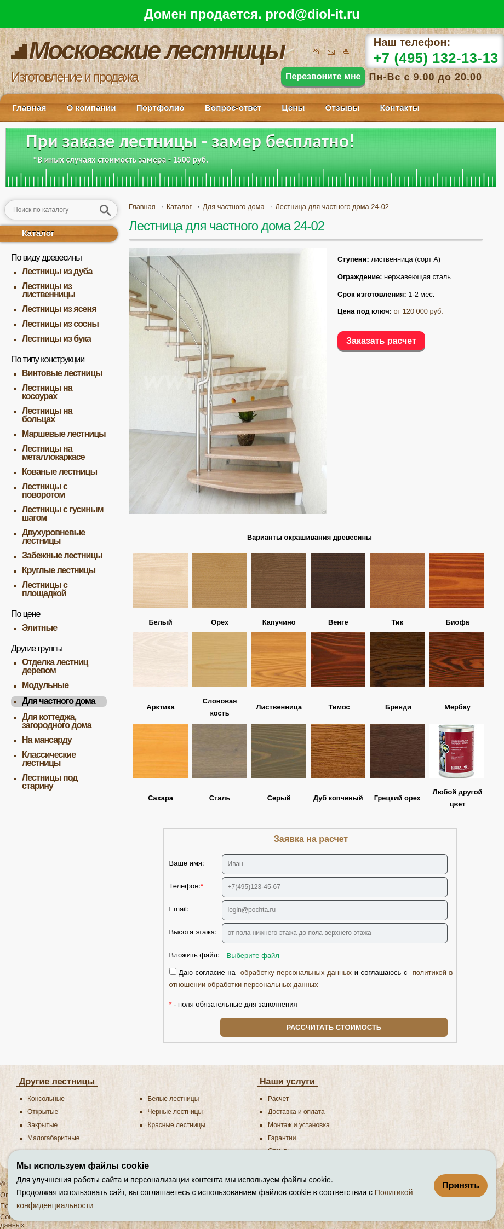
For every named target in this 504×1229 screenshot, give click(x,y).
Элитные (39, 627)
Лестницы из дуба (57, 271)
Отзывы (342, 107)
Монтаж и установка (299, 1125)
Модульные (45, 685)
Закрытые (42, 1125)
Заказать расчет (381, 340)
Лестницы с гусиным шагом (63, 513)
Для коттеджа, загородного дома (56, 721)
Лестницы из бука (56, 338)
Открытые (42, 1112)
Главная (29, 107)
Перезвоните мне (323, 76)
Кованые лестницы (59, 471)
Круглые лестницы (58, 570)
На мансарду (47, 740)
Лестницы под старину (49, 782)
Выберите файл (253, 955)
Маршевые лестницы (64, 433)
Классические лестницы (49, 759)
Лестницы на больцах (47, 415)
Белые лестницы (173, 1099)
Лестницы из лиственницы (48, 290)
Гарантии (282, 1138)
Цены (293, 107)
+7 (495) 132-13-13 (436, 58)
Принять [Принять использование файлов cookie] (460, 1185)
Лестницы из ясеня (59, 309)
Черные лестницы (175, 1112)
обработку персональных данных (296, 972)
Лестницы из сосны (60, 323)
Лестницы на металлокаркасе (53, 452)
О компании (91, 107)
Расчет (278, 1099)
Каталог (38, 233)
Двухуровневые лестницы (53, 536)
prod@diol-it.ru (312, 14)
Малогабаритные (53, 1138)
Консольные (46, 1099)
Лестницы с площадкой (44, 589)
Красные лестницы (177, 1125)
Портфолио (160, 107)
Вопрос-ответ (233, 107)
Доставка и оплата (296, 1112)
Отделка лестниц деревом (55, 666)
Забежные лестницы (62, 555)
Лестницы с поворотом (44, 490)
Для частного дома (58, 701)
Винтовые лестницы (62, 373)
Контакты (399, 107)
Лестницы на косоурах (47, 392)
